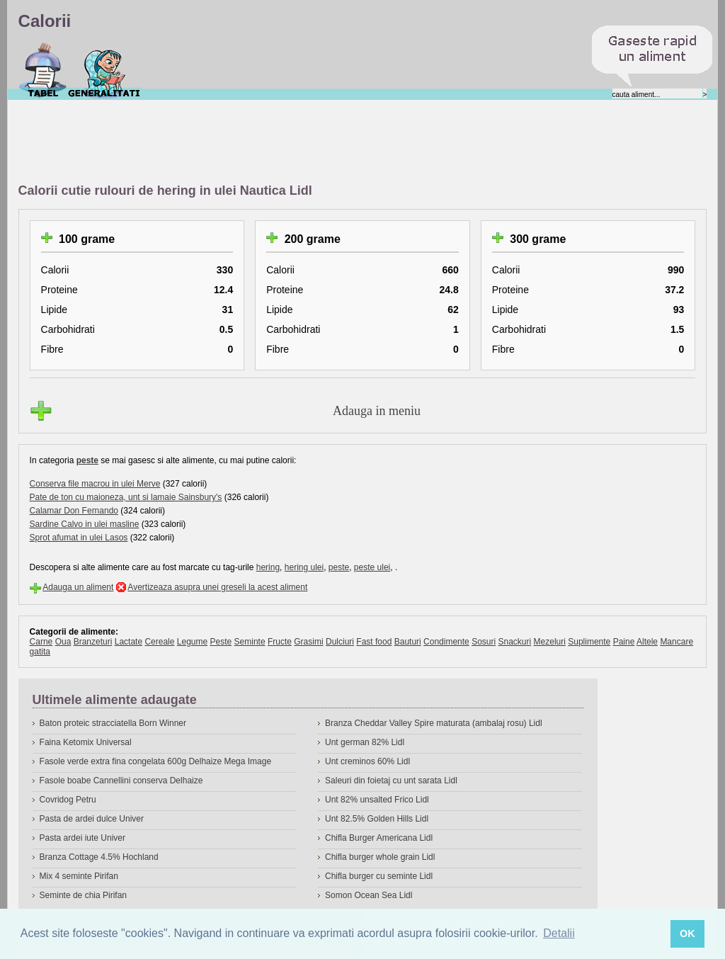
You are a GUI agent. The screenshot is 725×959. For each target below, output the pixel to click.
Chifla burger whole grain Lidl (380, 857)
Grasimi (308, 642)
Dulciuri (340, 642)
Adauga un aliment (77, 587)
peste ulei (372, 567)
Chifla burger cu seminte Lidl (379, 876)
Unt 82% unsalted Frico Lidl (377, 800)
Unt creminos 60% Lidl (367, 761)
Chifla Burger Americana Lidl (379, 838)
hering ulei (304, 567)
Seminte (250, 642)
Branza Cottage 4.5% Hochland (99, 857)
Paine (624, 642)
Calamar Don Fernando (74, 511)
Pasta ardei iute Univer (82, 838)
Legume (192, 642)
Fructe (280, 642)
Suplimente (589, 642)
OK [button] (687, 933)
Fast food (374, 642)
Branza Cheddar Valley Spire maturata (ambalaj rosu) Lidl (433, 723)
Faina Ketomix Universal (86, 742)
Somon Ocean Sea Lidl (368, 895)
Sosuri (484, 642)
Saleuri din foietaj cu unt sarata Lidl (391, 780)
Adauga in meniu (377, 411)
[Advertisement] (276, 142)
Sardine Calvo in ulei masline (84, 524)
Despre (104, 70)
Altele (647, 642)
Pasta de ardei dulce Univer (92, 819)
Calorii (42, 70)
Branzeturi (93, 642)
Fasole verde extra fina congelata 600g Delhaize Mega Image (156, 761)
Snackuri (515, 642)
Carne (41, 642)
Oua (63, 642)
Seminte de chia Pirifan (83, 895)
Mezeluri (550, 642)
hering (268, 567)
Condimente (446, 642)
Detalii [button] (558, 933)
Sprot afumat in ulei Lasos (79, 538)
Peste (221, 642)
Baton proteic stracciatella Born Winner (113, 723)
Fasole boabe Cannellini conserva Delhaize (121, 780)
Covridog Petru (68, 800)
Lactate (128, 642)
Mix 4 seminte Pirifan (79, 876)
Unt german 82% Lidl (364, 742)
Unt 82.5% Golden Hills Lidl (376, 819)
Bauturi (407, 642)
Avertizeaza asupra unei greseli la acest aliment (217, 587)
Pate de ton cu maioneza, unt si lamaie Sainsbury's (126, 497)
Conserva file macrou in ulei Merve (95, 484)
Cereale (159, 642)
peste (87, 460)
